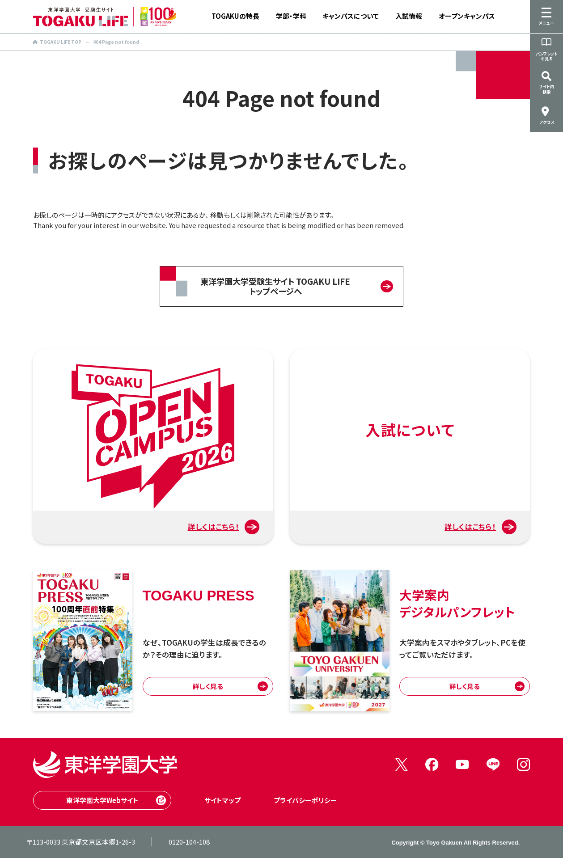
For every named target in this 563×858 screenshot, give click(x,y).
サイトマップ (222, 800)
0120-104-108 (189, 841)
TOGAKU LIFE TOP (57, 41)
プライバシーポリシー (305, 800)
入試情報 (408, 16)
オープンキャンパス (467, 16)
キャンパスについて (350, 16)
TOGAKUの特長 (235, 16)
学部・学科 (291, 16)
